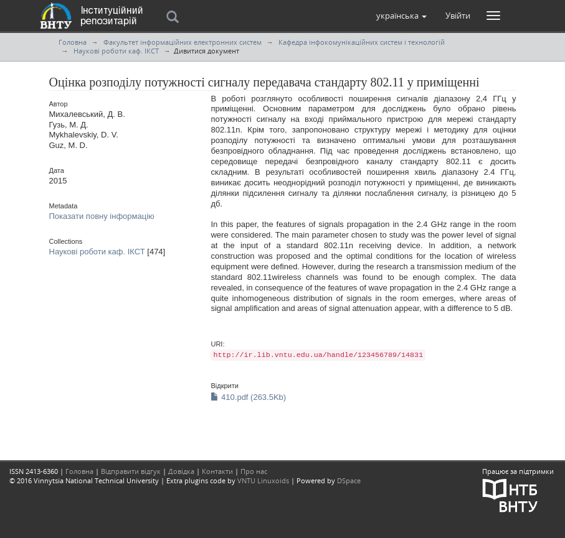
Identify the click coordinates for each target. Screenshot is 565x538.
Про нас (253, 471)
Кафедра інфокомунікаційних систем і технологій (361, 42)
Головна (73, 42)
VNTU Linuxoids (263, 480)
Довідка (181, 471)
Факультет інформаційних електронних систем (182, 42)
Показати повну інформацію (101, 216)
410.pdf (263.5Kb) (248, 397)
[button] (401, 15)
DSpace (349, 480)
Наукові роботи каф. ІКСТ (116, 50)
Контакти (217, 471)
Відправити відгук (131, 471)
